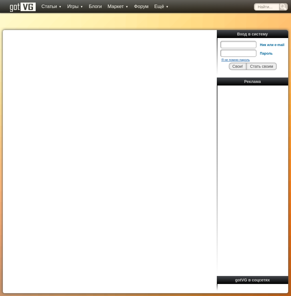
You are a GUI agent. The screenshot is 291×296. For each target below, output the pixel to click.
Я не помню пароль (235, 59)
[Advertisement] (253, 173)
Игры (75, 6)
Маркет (118, 6)
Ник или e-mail (272, 45)
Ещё (161, 6)
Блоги (95, 6)
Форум (141, 6)
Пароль (266, 53)
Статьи (51, 6)
